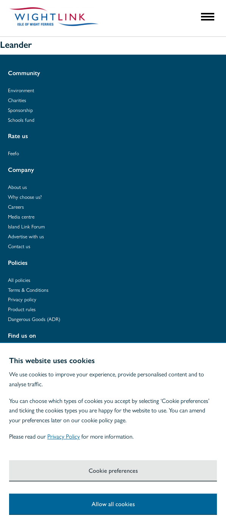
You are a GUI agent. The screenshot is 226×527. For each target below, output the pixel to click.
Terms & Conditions (28, 289)
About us (17, 186)
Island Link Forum (26, 226)
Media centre (21, 216)
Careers (16, 206)
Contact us (19, 246)
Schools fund (21, 119)
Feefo (13, 153)
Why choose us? (25, 196)
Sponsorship (20, 109)
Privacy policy (22, 299)
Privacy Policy (63, 436)
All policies (19, 279)
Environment (21, 90)
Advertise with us (26, 236)
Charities (17, 100)
